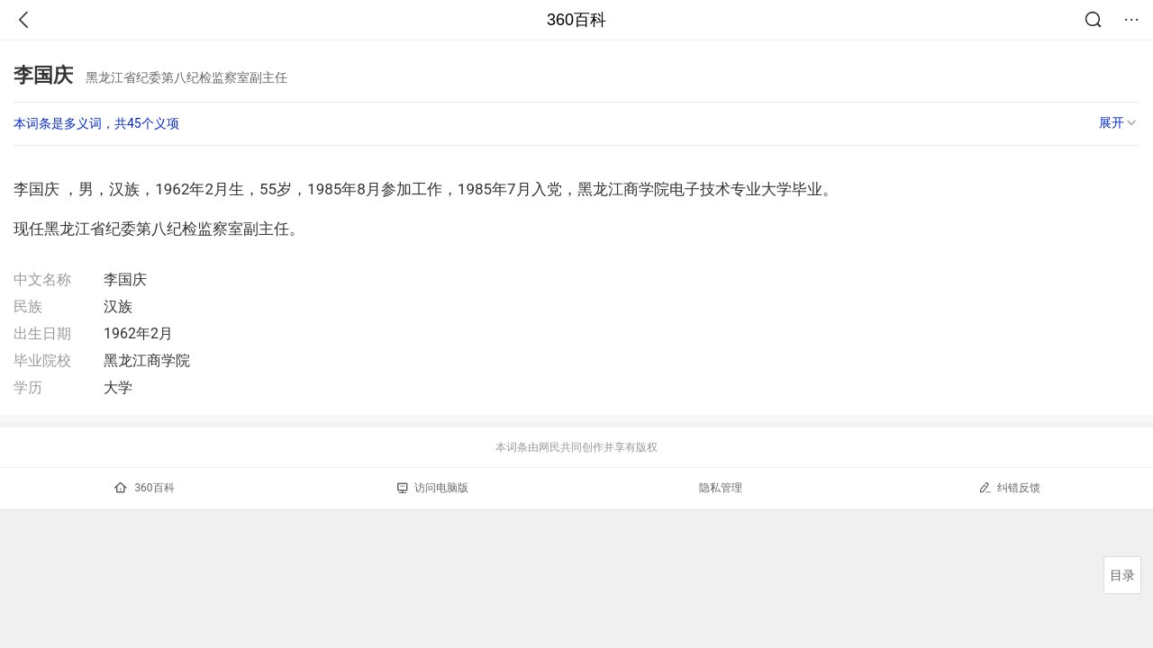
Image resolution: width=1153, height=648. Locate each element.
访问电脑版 (432, 488)
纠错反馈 (1009, 487)
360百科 (576, 20)
